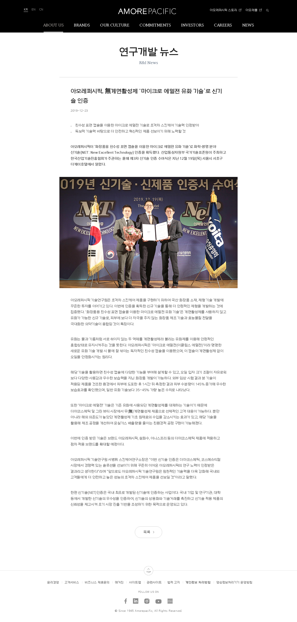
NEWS (248, 25)
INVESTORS (192, 25)
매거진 (119, 582)
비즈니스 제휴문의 (97, 582)
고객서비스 (72, 582)
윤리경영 (53, 582)
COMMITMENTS (155, 25)
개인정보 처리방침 (198, 582)
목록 (149, 532)
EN (34, 9)
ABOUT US (53, 25)
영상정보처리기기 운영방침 (234, 582)
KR (26, 9)
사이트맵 (135, 582)
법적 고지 (173, 582)
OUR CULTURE (114, 25)
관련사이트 (154, 582)
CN (41, 9)
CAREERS (223, 25)
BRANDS (82, 25)
